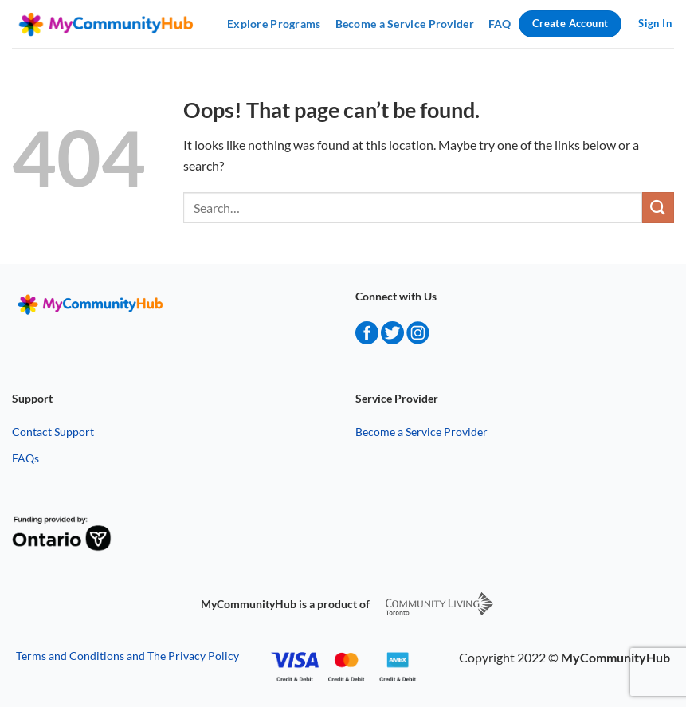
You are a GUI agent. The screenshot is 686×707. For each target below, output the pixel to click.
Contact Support (53, 431)
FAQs (25, 458)
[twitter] (392, 339)
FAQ (500, 23)
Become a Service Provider (404, 23)
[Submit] (658, 207)
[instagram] (417, 339)
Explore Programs (274, 23)
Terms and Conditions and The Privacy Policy (127, 655)
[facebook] (366, 339)
